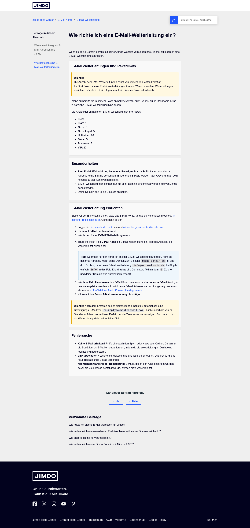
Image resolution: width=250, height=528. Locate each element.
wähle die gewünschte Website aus (143, 227)
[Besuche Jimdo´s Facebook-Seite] (35, 503)
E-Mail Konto (65, 19)
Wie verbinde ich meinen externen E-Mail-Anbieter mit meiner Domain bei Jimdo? (115, 430)
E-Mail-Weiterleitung (88, 19)
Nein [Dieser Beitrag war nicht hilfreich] (135, 400)
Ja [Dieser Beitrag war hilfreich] (117, 400)
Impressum (95, 518)
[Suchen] (193, 20)
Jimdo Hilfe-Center (43, 19)
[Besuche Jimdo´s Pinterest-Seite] (73, 503)
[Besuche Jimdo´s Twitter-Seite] (44, 503)
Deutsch (212, 518)
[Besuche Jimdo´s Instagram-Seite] (54, 503)
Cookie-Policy (157, 518)
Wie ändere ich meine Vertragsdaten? (90, 436)
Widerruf (120, 518)
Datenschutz (137, 518)
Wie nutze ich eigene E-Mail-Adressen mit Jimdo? (47, 49)
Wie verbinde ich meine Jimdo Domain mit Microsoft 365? (101, 443)
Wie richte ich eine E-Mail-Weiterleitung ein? (47, 65)
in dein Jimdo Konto (102, 227)
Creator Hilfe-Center (72, 518)
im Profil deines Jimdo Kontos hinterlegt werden (116, 289)
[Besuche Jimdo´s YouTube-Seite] (63, 503)
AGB (109, 518)
